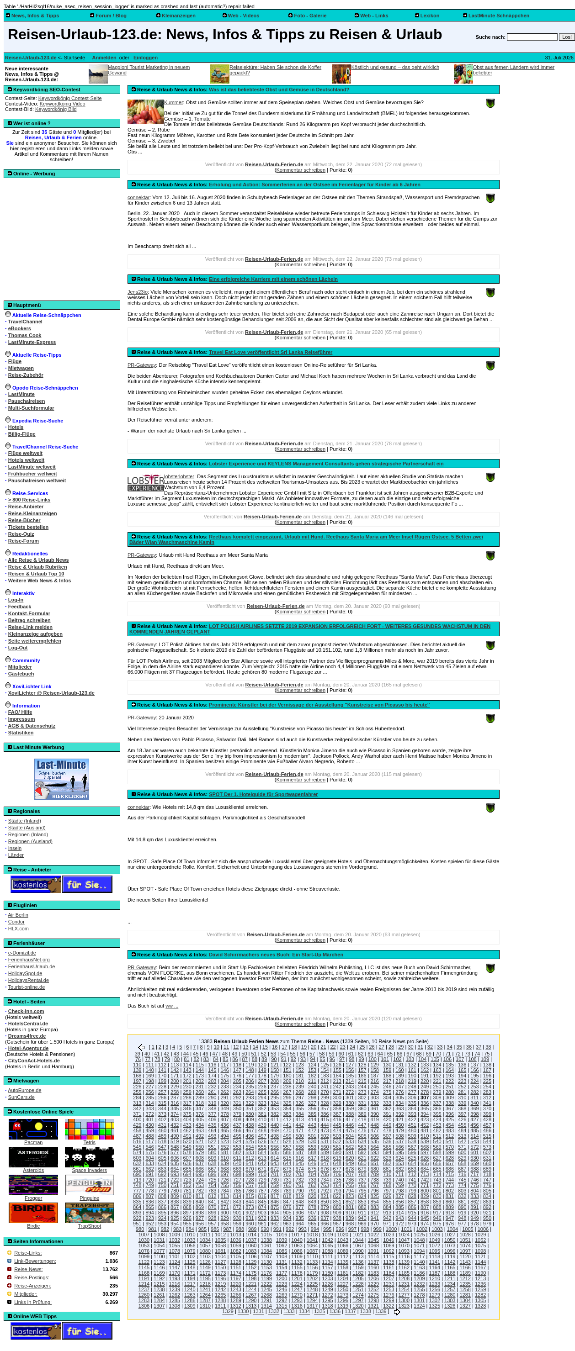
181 (300, 1075)
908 (324, 1212)
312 (487, 1097)
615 (287, 1158)
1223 (281, 1284)
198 (149, 1081)
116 (212, 1064)
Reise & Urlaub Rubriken (37, 567)
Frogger (33, 1196)
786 (249, 1190)
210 (300, 1081)
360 (362, 1108)
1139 (404, 1262)
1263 (189, 1295)
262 (224, 1092)
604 (149, 1158)
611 (237, 1158)
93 (303, 1059)
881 (350, 1207)
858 (425, 1201)
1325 (434, 1306)
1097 (464, 1251)
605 (162, 1158)
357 (324, 1108)
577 (174, 1152)
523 (224, 1141)
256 (149, 1092)
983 (177, 1229)
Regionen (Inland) (28, 834)
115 (200, 1064)
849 (312, 1201)
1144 (480, 1262)
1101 (174, 1256)
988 (240, 1229)
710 (387, 1174)
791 (312, 1190)
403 (174, 1119)
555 (262, 1147)
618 (324, 1158)
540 (437, 1141)
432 (174, 1125)
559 (312, 1147)
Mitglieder (20, 667)
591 (350, 1152)
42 (166, 1053)
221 (437, 1081)
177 (249, 1075)
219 (412, 1081)
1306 (143, 1306)
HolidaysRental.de (28, 980)
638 (212, 1163)
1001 (406, 1229)
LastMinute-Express (32, 342)
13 (245, 1047)
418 (362, 1119)
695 (200, 1174)
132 (412, 1064)
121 (275, 1064)
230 (187, 1086)
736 (350, 1179)
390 (375, 1114)
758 (262, 1185)
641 (249, 1163)
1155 (296, 1267)
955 (187, 1223)
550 (200, 1147)
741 (412, 1179)
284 (137, 1097)
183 (324, 1075)
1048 (419, 1240)
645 (300, 1163)
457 (487, 1125)
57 (312, 1053)
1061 (266, 1245)
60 (341, 1053)
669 (237, 1169)
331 (362, 1103)
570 (450, 1147)
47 (215, 1053)
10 (216, 1047)
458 (137, 1130)
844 (249, 1201)
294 (262, 1097)
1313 (250, 1306)
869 (200, 1207)
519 (174, 1141)
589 (324, 1152)
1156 (312, 1267)
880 (337, 1207)
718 (487, 1174)
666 (200, 1169)
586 (287, 1152)
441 (287, 1125)
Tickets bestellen (28, 527)
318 (200, 1103)
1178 (296, 1273)
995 (327, 1229)
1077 (159, 1251)
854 (375, 1201)
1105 (235, 1256)
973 (412, 1223)
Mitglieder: (25, 1294)
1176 (266, 1273)
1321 (373, 1306)
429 (137, 1125)
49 (234, 1053)
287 (174, 1097)
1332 (273, 1311)
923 (149, 1218)
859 (437, 1201)
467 (249, 1130)
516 (137, 1141)
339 (462, 1103)
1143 (464, 1262)
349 (224, 1108)
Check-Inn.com (26, 1011)
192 (437, 1075)
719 (137, 1179)
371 (137, 1114)
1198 (250, 1278)
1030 (143, 1240)
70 (438, 1053)
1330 (243, 1311)
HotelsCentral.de (28, 1023)
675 (312, 1169)
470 (287, 1130)
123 (300, 1064)
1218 (205, 1284)
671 (262, 1169)
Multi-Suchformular (31, 408)
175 (224, 1075)
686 (450, 1169)
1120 (464, 1256)
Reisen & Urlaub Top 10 (36, 573)
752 (187, 1185)
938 (337, 1218)
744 (450, 1179)
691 (149, 1174)
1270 (296, 1295)
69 (428, 1053)
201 (187, 1081)
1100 (159, 1256)
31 (420, 1047)
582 (237, 1152)
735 (337, 1179)
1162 (404, 1267)
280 (450, 1092)
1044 (357, 1240)
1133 (312, 1262)
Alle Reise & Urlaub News (38, 560)
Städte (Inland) (24, 820)
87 (245, 1059)
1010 (189, 1234)
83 (206, 1059)
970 (375, 1223)
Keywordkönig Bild (56, 109)
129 (375, 1064)
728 (249, 1179)
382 (275, 1114)
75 (487, 1053)
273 (362, 1092)
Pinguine (89, 1196)
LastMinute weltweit (32, 467)
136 (462, 1064)
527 (275, 1141)
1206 (373, 1278)
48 (225, 1053)
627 (437, 1158)
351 (249, 1108)
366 (437, 1108)
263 (237, 1092)
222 (450, 1081)
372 (149, 1114)
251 (450, 1086)
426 (462, 1119)
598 (437, 1152)
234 (237, 1086)
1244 (250, 1289)
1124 (174, 1262)
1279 (434, 1295)
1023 (388, 1234)
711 (399, 1174)
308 (437, 1097)
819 (300, 1196)
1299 (388, 1300)
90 (274, 1059)
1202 (312, 1278)
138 (487, 1064)
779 (162, 1190)
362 (387, 1108)
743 (437, 1179)
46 (205, 1053)
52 (263, 1053)
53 (273, 1053)
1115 (388, 1256)
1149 (205, 1267)
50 (244, 1053)
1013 (235, 1234)
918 (450, 1212)
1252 (373, 1289)
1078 (174, 1251)
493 (212, 1136)
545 (137, 1147)
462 (187, 1130)
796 (375, 1190)
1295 (327, 1300)
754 (212, 1185)
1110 (312, 1256)
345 (174, 1108)
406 (212, 1119)
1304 (464, 1300)
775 (474, 1185)
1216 (174, 1284)
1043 (342, 1240)
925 (174, 1218)
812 (212, 1196)
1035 (220, 1240)
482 (437, 1130)
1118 (434, 1256)
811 (200, 1196)
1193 (174, 1278)
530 (312, 1141)
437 (237, 1125)
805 (487, 1190)
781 (187, 1190)
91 (284, 1059)
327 (312, 1103)
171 (174, 1075)
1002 (421, 1229)
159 (387, 1070)
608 (200, 1158)
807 (149, 1196)
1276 (388, 1295)
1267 (250, 1295)
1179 (312, 1273)
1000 (391, 1229)
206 (249, 1081)
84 (215, 1059)
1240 (189, 1289)
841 (212, 1201)
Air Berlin (18, 915)
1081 (220, 1251)
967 (337, 1223)
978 (474, 1223)
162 (425, 1070)
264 (249, 1092)
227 (149, 1086)
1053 (143, 1245)
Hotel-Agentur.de (28, 1048)
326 (300, 1103)
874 (262, 1207)
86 (235, 1059)
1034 (205, 1240)
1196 (220, 1278)
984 (190, 1229)
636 (187, 1163)
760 (287, 1185)
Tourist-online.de (26, 987)
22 (333, 1047)
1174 (235, 1273)
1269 (281, 1295)
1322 (388, 1306)
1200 (281, 1278)
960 (249, 1223)
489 (162, 1136)
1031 (159, 1240)
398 (474, 1114)
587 (300, 1152)
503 (337, 1136)
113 (174, 1064)
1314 (266, 1306)
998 (365, 1229)
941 (375, 1218)
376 (200, 1114)
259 (187, 1092)
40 (147, 1053)
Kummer (173, 102)
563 (362, 1147)
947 (450, 1218)
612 (249, 1158)
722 (174, 1179)
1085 (281, 1251)
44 (186, 1053)
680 (375, 1169)
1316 (296, 1306)
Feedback (20, 606)
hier (14, 148)
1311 (220, 1306)
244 (362, 1086)
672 (275, 1169)
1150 (220, 1267)
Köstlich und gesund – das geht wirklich (395, 67)
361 (375, 1108)
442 (300, 1125)
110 (137, 1064)
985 (202, 1229)
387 (337, 1114)
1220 (235, 1284)
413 (300, 1119)
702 (287, 1174)
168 (137, 1075)
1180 (327, 1273)
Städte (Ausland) (27, 827)
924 (162, 1218)
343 (149, 1108)
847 (287, 1201)
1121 (480, 1256)
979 (487, 1223)
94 (312, 1059)
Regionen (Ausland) (30, 841)
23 (343, 1047)
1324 (419, 1306)
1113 (357, 1256)
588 (312, 1152)
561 (337, 1147)
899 (212, 1212)
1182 (357, 1273)
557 (287, 1147)
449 (387, 1125)
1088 (327, 1251)
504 (350, 1136)
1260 (143, 1295)
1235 (464, 1284)
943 (399, 1218)
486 (487, 1130)
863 (487, 1201)
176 (237, 1075)
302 (362, 1097)
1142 (449, 1262)
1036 (235, 1240)
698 (237, 1174)
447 (362, 1125)
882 (362, 1207)
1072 (434, 1245)
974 (425, 1223)
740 (399, 1179)
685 (437, 1169)
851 (337, 1201)
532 (337, 1141)
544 (487, 1141)
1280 (449, 1295)
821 (324, 1196)
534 (362, 1141)
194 (462, 1075)
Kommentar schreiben (300, 170)
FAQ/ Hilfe (20, 712)
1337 (350, 1311)
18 (294, 1047)
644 (287, 1163)
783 (212, 1190)
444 (324, 1125)
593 (375, 1152)
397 (462, 1114)
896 (174, 1212)
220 (425, 1081)
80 (177, 1059)
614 (275, 1158)
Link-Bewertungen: (35, 1261)
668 (224, 1169)
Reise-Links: (28, 1253)
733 (312, 1179)
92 (293, 1059)
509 (412, 1136)
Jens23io (138, 292)
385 (312, 1114)
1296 (342, 1300)
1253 (388, 1289)
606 (174, 1158)
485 (474, 1130)
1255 (419, 1289)
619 (337, 1158)
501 (312, 1136)
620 (350, 1158)
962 (275, 1223)
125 (324, 1064)
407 (224, 1119)
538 (412, 1141)
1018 (312, 1234)
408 (237, 1119)
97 (342, 1059)
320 (224, 1103)
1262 (174, 1295)
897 (187, 1212)
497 (262, 1136)
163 (437, 1070)
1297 (357, 1300)
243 (350, 1086)
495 (237, 1136)
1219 (220, 1284)
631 (487, 1158)
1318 (327, 1306)
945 (425, 1218)
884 (387, 1207)
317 (187, 1103)
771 (425, 1185)
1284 (159, 1300)
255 (137, 1092)
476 (362, 1130)
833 (474, 1196)
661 (137, 1169)
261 (212, 1092)
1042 (327, 1240)
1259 (480, 1289)
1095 (434, 1251)
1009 (174, 1234)
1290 (250, 1300)
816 (262, 1196)
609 (212, 1158)
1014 (250, 1234)
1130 (266, 1262)
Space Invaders (89, 1168)
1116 (404, 1256)
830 (437, 1196)
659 (474, 1163)
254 (487, 1086)
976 (450, 1223)
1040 (296, 1240)
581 (224, 1152)
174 (212, 1075)
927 (200, 1218)
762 (312, 1185)
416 (337, 1119)
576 (162, 1152)
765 (350, 1185)
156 (350, 1070)
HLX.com (18, 928)
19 (304, 1047)
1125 (189, 1262)
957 (212, 1223)
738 (375, 1179)
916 (425, 1212)
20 (313, 1047)
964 (300, 1223)
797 (387, 1190)
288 (187, 1097)
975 (437, 1223)
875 (275, 1207)
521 (200, 1141)
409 (249, 1119)
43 (176, 1053)
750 (162, 1185)
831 (450, 1196)
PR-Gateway (142, 365)
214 (350, 1081)
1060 (250, 1245)
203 (212, 1081)
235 (249, 1086)
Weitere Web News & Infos (39, 580)
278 (425, 1092)
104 (422, 1059)
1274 (357, 1295)
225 (487, 1081)
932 (262, 1218)
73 (467, 1053)
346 (187, 1108)
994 (315, 1229)
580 (212, 1152)
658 (462, 1163)
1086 (296, 1251)
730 (275, 1179)
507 (387, 1136)
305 (399, 1097)
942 (387, 1218)
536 (387, 1141)
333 (387, 1103)
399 (487, 1114)
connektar (138, 197)
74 (477, 1053)
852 (350, 1201)
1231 (404, 1284)
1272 (327, 1295)
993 (302, 1229)
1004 (452, 1229)
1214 (143, 1284)
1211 (449, 1278)
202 (200, 1081)
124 (312, 1064)
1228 (357, 1284)
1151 (235, 1267)
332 (375, 1103)
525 (249, 1141)
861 (462, 1201)
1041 (312, 1240)
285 (149, 1097)
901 (237, 1212)
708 (362, 1174)
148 (249, 1070)
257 (162, 1092)
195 (474, 1075)
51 (254, 1053)
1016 (281, 1234)
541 (450, 1141)
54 (283, 1053)
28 (391, 1047)
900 (224, 1212)
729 (262, 1179)
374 (174, 1114)
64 (380, 1053)
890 (462, 1207)
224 (474, 1081)
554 (249, 1147)
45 (195, 1053)
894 (149, 1212)
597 (425, 1152)
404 (187, 1119)
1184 (388, 1273)
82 (196, 1059)
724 (200, 1179)
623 (387, 1158)
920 (474, 1212)
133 (425, 1064)
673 (287, 1169)
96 (332, 1059)
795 (362, 1190)
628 (450, 1158)
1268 (266, 1295)
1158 (342, 1267)
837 (162, 1201)
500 (300, 1136)
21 (323, 1047)
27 (381, 1047)
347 (200, 1108)
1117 (419, 1256)
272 (350, 1092)
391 (387, 1114)
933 (275, 1218)
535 (375, 1141)
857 (412, 1201)
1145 (143, 1267)
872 (237, 1207)
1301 (419, 1300)
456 (474, 1125)
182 (312, 1075)
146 (224, 1070)
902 (249, 1212)
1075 (480, 1245)
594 (387, 1152)
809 (174, 1196)
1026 (434, 1234)
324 (275, 1103)
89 (264, 1059)
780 (174, 1190)
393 (412, 1114)
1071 (419, 1245)
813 (224, 1196)
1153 (266, 1267)
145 (212, 1070)
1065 (327, 1245)
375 (187, 1114)
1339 (380, 1311)
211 (312, 1081)
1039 (281, 1240)
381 (262, 1114)
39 (137, 1053)
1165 (449, 1267)
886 (412, 1207)
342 (137, 1108)
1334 (304, 1311)
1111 (327, 1256)
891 (474, 1207)
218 (399, 1081)
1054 (159, 1245)
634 (162, 1163)
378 (224, 1114)
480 (412, 1130)
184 (337, 1075)
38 (488, 1047)
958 (224, 1223)
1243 (235, 1289)
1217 (189, 1284)
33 (439, 1047)
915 (412, 1212)
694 (187, 1174)
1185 (404, 1273)
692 (162, 1174)
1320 (357, 1306)
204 (224, 1081)
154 (324, 1070)
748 (137, 1185)
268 (300, 1092)
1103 (205, 1256)
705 (324, 1174)
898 (200, 1212)
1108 (281, 1256)
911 (362, 1212)
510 (425, 1136)
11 (226, 1047)
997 (352, 1229)
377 (212, 1114)
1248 (312, 1289)
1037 (250, 1240)
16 (274, 1047)
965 (312, 1223)
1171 (189, 1273)
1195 (205, 1278)
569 (437, 1147)
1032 (174, 1240)
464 (212, 1130)
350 (237, 1108)
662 (149, 1169)
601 (474, 1152)
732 (300, 1179)
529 (300, 1141)
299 (324, 1097)
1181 (342, 1273)
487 (137, 1136)
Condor (16, 921)
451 (412, 1125)
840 (200, 1201)
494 (224, 1136)
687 (462, 1169)
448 (375, 1125)
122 (287, 1064)
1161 (388, 1267)
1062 (281, 1245)
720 (149, 1179)
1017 (296, 1234)
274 (375, 1092)
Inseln (14, 848)
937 (324, 1218)
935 (300, 1218)
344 (162, 1108)
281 (462, 1092)
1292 (281, 1300)
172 (187, 1075)
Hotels (16, 427)
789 (287, 1190)
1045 (373, 1240)
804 (474, 1190)
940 (362, 1218)
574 (137, 1152)
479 (399, 1130)
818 (287, 1196)
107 (460, 1059)
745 (462, 1179)
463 (200, 1130)
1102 (189, 1256)
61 (351, 1053)
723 (187, 1179)
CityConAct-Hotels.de (34, 1060)
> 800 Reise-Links (29, 499)
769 (399, 1185)
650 (362, 1163)
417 (350, 1119)
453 (437, 1125)
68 (418, 1053)
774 (462, 1185)
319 (212, 1103)
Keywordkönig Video (62, 103)
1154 (281, 1267)
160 (399, 1070)
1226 (327, 1284)
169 (149, 1075)
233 (224, 1086)
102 (397, 1059)
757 (249, 1185)
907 (312, 1212)
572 (474, 1147)
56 (302, 1053)
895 (162, 1212)
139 (137, 1070)
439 (262, 1125)
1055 (174, 1245)
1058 (220, 1245)
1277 (404, 1295)
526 (262, 1141)
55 (292, 1053)
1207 (388, 1278)
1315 (281, 1306)
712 (412, 1174)
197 (137, 1081)
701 (275, 1174)
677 (337, 1169)
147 (237, 1070)
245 (375, 1086)
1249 (327, 1289)
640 (237, 1163)
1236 (480, 1284)
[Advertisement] (62, 236)
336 (425, 1103)
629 (462, 1158)
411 (275, 1119)
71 (448, 1053)
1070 (404, 1245)
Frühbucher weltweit (32, 473)
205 (237, 1081)
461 (174, 1130)
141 (162, 1070)
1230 (388, 1284)
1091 (373, 1251)
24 (352, 1047)
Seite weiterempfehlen (34, 641)
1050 (449, 1240)
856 (399, 1201)
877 (300, 1207)
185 (350, 1075)
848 (300, 1201)
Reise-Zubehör (25, 375)
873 (249, 1207)
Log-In (16, 599)
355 (300, 1108)
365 (425, 1108)
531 (324, 1141)
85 (225, 1059)
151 (287, 1070)
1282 (480, 1295)
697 (224, 1174)
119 (249, 1064)
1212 (464, 1278)
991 (277, 1229)
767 (375, 1185)
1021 (357, 1234)
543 (474, 1141)
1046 (388, 1240)
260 (200, 1092)
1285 (174, 1300)
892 (487, 1207)
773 (450, 1185)
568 (425, 1147)
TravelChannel (25, 321)
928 (212, 1218)
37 (478, 1047)
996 (339, 1229)
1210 (434, 1278)
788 (275, 1190)
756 (237, 1185)
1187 (434, 1273)
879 (324, 1207)
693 (174, 1174)
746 (474, 1179)
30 (410, 1047)
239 (300, 1086)
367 (450, 1108)
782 (200, 1190)
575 (149, 1152)
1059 (235, 1245)
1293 (296, 1300)
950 (487, 1218)
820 (312, 1196)
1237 (143, 1289)
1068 (373, 1245)
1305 (480, 1300)
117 (224, 1064)
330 (350, 1103)
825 (375, 1196)
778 (149, 1190)
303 (375, 1097)
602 (487, 1152)
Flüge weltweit (25, 453)
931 (249, 1218)
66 (399, 1053)
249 (425, 1086)
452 (425, 1125)
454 (450, 1125)
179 (275, 1075)
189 (399, 1075)
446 (350, 1125)
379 (237, 1114)
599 (450, 1152)
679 (362, 1169)
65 (390, 1053)
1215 (159, 1284)
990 (265, 1229)
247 (399, 1086)
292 (237, 1097)
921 (487, 1212)
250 (437, 1086)
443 (312, 1125)
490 (174, 1136)
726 (224, 1179)
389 (362, 1114)
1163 (419, 1267)
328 (324, 1103)
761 (300, 1185)
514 (474, 1136)
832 (462, 1196)
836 (149, 1201)
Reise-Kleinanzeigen (32, 513)
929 (224, 1218)
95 (322, 1059)
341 (487, 1103)
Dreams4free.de (27, 1036)
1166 (464, 1267)
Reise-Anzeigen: (32, 1285)
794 (350, 1190)
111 (149, 1064)
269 (312, 1092)
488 (149, 1136)
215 (362, 1081)
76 (138, 1059)
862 (474, 1201)
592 (362, 1152)
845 (262, 1201)
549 (187, 1147)
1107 (266, 1256)
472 (312, 1130)
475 (350, 1130)
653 (399, 1163)
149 (262, 1070)
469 (275, 1130)
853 (362, 1201)
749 (149, 1185)
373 (162, 1114)
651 (375, 1163)
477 (375, 1130)
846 (275, 1201)
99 (361, 1059)
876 (287, 1207)
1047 (404, 1240)
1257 (449, 1289)
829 (425, 1196)
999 (377, 1229)
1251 (357, 1289)
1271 (312, 1295)
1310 (205, 1306)
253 (474, 1086)
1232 (419, 1284)
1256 (434, 1289)
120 (262, 1064)
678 (350, 1169)
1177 (281, 1273)
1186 (419, 1273)
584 (262, 1152)
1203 (327, 1278)
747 (487, 1179)
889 (450, 1207)
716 (462, 1174)
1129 (250, 1262)
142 (174, 1070)
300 (337, 1097)
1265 (220, 1295)
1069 (388, 1245)
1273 (342, 1295)
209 (287, 1081)
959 (237, 1223)
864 (137, 1207)
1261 (159, 1295)
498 (275, 1136)
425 (450, 1119)
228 (162, 1086)
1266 (235, 1295)
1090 (357, 1251)
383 (287, 1114)
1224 (296, 1284)
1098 (480, 1251)
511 (437, 1136)
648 (337, 1163)
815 (249, 1196)
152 (300, 1070)
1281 (464, 1295)
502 (324, 1136)
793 (337, 1190)
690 (137, 1174)
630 (474, 1158)
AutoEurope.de (24, 1090)
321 (237, 1103)
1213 (480, 1278)
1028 (464, 1234)
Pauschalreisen (26, 401)
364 (412, 1108)
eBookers (19, 328)
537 (399, 1141)
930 (237, 1218)
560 (324, 1147)
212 (324, 1081)
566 (399, 1147)
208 (275, 1081)
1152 (250, 1267)
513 (462, 1136)
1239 (174, 1289)
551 (212, 1147)
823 (350, 1196)
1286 (189, 1300)
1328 (480, 1306)
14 (255, 1047)
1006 (483, 1229)
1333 (288, 1311)
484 (462, 1130)
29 (401, 1047)
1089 (342, 1251)
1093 (404, 1251)
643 (275, 1163)
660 (487, 1163)
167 (487, 1070)
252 (462, 1086)
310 (462, 1097)
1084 (266, 1251)
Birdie (33, 1224)
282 (474, 1092)
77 (147, 1059)
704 (312, 1174)
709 (375, 1174)
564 (375, 1147)
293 (249, 1097)
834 (487, 1196)
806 (137, 1196)
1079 (189, 1251)
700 (262, 1174)
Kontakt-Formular (29, 613)
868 (187, 1207)
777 (137, 1190)
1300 (404, 1300)
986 (215, 1229)
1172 (205, 1273)
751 (174, 1185)
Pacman (33, 1140)
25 (362, 1047)
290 (212, 1097)
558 (300, 1147)
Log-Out (18, 647)
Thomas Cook (25, 335)
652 (387, 1163)
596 (412, 1152)
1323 (404, 1306)
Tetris (89, 1140)
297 (300, 1097)
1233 (434, 1284)
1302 (434, 1300)
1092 (388, 1251)
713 (425, 1174)
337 (437, 1103)
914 (399, 1212)
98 (351, 1059)
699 (249, 1174)
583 (249, 1152)
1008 (159, 1234)
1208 (404, 1278)
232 (212, 1086)
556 (275, 1147)
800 (425, 1190)
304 (387, 1097)
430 (149, 1125)
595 (399, 1152)
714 (437, 1174)
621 (362, 1158)
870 (212, 1207)
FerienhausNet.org (29, 959)
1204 (342, 1278)
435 (212, 1125)
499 (287, 1136)
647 (324, 1163)
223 (462, 1081)
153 (312, 1070)
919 (462, 1212)
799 (412, 1190)
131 (399, 1064)
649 (350, 1163)
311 (474, 1097)
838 (174, 1201)
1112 (342, 1256)
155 (337, 1070)
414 (312, 1119)
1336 (335, 1311)
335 (412, 1103)
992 (290, 1229)
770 (412, 1185)
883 (375, 1207)
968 (350, 1223)
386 (324, 1114)
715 (450, 1174)
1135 (342, 1262)
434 (200, 1125)
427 (474, 1119)
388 (350, 1114)
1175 (250, 1273)
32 (430, 1047)
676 (324, 1169)
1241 (205, 1289)
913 (387, 1212)
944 (412, 1218)
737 (362, 1179)
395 (437, 1114)
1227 (342, 1284)
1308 (174, 1306)
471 (300, 1130)
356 (312, 1108)
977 (462, 1223)
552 (224, 1147)
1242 (220, 1289)
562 (350, 1147)
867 (174, 1207)
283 (487, 1092)
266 (275, 1092)
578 (187, 1152)
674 (300, 1169)
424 (437, 1119)
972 (399, 1223)
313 (137, 1103)
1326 (449, 1306)
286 (162, 1097)
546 (149, 1147)
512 (450, 1136)
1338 (365, 1311)
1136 (357, 1262)
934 (287, 1218)
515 (487, 1136)
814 (237, 1196)
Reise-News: (28, 1269)
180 (287, 1075)
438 (249, 1125)
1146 (159, 1267)
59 (331, 1053)
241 (324, 1086)
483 (450, 1130)
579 (200, 1152)
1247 (296, 1289)
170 (162, 1075)
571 (462, 1147)
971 (387, 1223)
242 (337, 1086)
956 (200, 1223)
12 (236, 1047)
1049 (434, 1240)
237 (275, 1086)
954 (174, 1223)
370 (487, 1108)
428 (487, 1119)
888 (437, 1207)
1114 (373, 1256)
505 (362, 1136)
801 (437, 1190)
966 (324, 1223)
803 (462, 1190)
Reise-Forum (23, 541)
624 (399, 1158)
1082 (235, 1251)
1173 (220, 1273)
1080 (205, 1251)
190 (412, 1075)
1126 (205, 1262)
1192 (159, 1278)
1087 (312, 1251)
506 (375, 1136)
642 (262, 1163)
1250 (342, 1289)
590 (337, 1152)
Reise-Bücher (24, 520)
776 (487, 1185)
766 (362, 1185)
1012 (220, 1234)
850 (324, 1201)
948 (462, 1218)
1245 (266, 1289)
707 (350, 1174)
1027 (449, 1234)
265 (262, 1092)
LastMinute (21, 394)
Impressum (21, 719)
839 (187, 1201)
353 (275, 1108)
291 (224, 1097)
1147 (174, 1267)
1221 (250, 1284)
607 (187, 1158)
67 (409, 1053)
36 (469, 1047)
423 (425, 1119)
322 (249, 1103)
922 (137, 1218)
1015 (266, 1234)
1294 (312, 1300)
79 (167, 1059)
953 (162, 1223)
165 (462, 1070)
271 (337, 1092)
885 (399, 1207)
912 (375, 1212)
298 (312, 1097)
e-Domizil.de (22, 952)
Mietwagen (21, 368)
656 (437, 1163)
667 (212, 1169)
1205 (357, 1278)
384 (300, 1114)
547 (162, 1147)
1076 (143, 1251)
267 (287, 1092)
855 (387, 1201)
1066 (342, 1245)
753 (200, 1185)
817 (275, 1196)
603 (137, 1158)
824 (362, 1196)
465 (224, 1130)
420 (387, 1119)
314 (149, 1103)
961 (262, 1223)
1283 (143, 1300)
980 (140, 1229)
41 (157, 1053)
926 (187, 1218)
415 (324, 1119)
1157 (327, 1267)
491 (187, 1136)
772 (437, 1185)
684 (425, 1169)
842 (224, 1201)
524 (237, 1141)
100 (372, 1059)
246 (387, 1086)
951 (137, 1223)
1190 (480, 1273)
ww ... (171, 1005)
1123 (159, 1262)
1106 (250, 1256)
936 (312, 1218)
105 (435, 1059)
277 (412, 1092)
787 (262, 1190)
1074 (464, 1245)
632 (137, 1163)
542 (462, 1141)
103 (410, 1059)
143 (187, 1070)
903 (262, 1212)
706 (337, 1174)
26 (371, 1047)
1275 (373, 1295)
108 (472, 1059)
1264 (205, 1295)
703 (300, 1174)
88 (254, 1059)
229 (174, 1086)
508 (399, 1136)
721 (162, 1179)
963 (287, 1223)
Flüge (14, 361)
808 (162, 1196)
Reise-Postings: (31, 1277)
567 (412, 1147)
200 (174, 1081)
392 (399, 1114)
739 (387, 1179)
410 (262, 1119)
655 (425, 1163)
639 (224, 1163)
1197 (235, 1278)
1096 (449, 1251)
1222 (266, 1284)
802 (450, 1190)
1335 (319, 1311)
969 (362, 1223)
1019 (327, 1234)
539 (425, 1141)
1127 (220, 1262)
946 (437, 1218)
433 (187, 1125)
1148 (189, 1267)
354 (287, 1108)
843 (237, 1201)
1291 (266, 1300)
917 (437, 1212)
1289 (235, 1300)
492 (200, 1136)
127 (350, 1064)
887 (425, 1207)
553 (237, 1147)
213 (337, 1081)
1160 (373, 1267)
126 (337, 1064)
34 (449, 1047)
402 (162, 1119)
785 (237, 1190)
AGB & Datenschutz (31, 725)
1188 (449, 1273)
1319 (342, 1306)
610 (224, 1158)
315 (162, 1103)
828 (412, 1196)
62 (360, 1053)
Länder (16, 855)
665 (187, 1169)
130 (387, 1064)
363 (399, 1108)
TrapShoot (89, 1224)
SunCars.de (21, 1097)
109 (485, 1059)
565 (387, 1147)
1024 (404, 1234)
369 (474, 1108)
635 (174, 1163)
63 (370, 1053)
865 (149, 1207)
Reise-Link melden (30, 627)
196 (487, 1075)
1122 (143, 1262)
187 (375, 1075)
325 (287, 1103)
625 (412, 1158)
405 (200, 1119)
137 (474, 1064)
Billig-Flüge (22, 434)
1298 (373, 1300)
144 (200, 1070)
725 (212, 1179)
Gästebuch (21, 673)
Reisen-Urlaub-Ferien (270, 164)
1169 (159, 1273)
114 (187, 1064)
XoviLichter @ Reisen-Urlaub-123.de (51, 693)
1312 (235, 1306)
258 (174, 1092)
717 (474, 1174)
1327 (464, 1306)
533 (350, 1141)
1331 (258, 1311)
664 (174, 1169)
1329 (227, 1311)
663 (162, 1169)
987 (227, 1229)
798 (399, 1190)
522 (212, 1141)
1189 (464, 1273)
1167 (480, 1267)
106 (447, 1059)
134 (437, 1064)
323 (262, 1103)
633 (149, 1163)
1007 (143, 1234)
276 (399, 1092)
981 (152, 1229)
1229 (373, 1284)
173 (200, 1075)
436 (224, 1125)
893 (137, 1212)
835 (137, 1201)
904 (275, 1212)
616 (300, 1158)
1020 (342, 1234)
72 (457, 1053)
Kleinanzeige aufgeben (35, 634)
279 (437, 1092)
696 (212, 1174)
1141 (434, 1262)
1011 (205, 1234)
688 (474, 1169)
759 (275, 1185)
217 (387, 1081)
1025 (419, 1234)
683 (412, 1169)
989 (252, 1229)
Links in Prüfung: (33, 1302)
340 (474, 1103)
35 (459, 1047)
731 (287, 1179)
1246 (281, 1289)
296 (287, 1097)
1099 (143, 1256)
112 (162, 1064)
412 (287, 1119)
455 (462, 1125)
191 (425, 1075)
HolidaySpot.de (25, 973)
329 (337, 1103)
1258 (464, 1289)
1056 (189, 1245)
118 (237, 1064)
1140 (419, 1262)
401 (149, 1119)
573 (487, 1147)
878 (312, 1207)
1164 (434, 1267)
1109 (296, 1256)
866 (162, 1207)
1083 (250, 1251)
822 (337, 1196)
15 (265, 1047)
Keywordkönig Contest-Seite (70, 98)
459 (149, 1130)
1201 (296, 1278)
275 (387, 1092)
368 (462, 1108)
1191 (143, 1278)
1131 (281, 1262)
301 (350, 1097)
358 (337, 1108)
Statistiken (21, 732)
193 (450, 1075)
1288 (220, 1300)
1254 (404, 1289)
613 (262, 1158)
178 (262, 1075)
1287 (205, 1300)
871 (224, 1207)
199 (162, 1081)
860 (450, 1201)
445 (337, 1125)
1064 (312, 1245)
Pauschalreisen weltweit (37, 480)
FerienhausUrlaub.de (31, 966)
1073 (449, 1245)
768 (387, 1185)
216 (375, 1081)
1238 (159, 1289)
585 (275, 1152)
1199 (266, 1278)
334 (399, 1103)
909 (337, 1212)
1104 (220, 1256)
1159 (357, 1267)
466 (237, 1130)
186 (362, 1075)
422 (412, 1119)
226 (137, 1086)
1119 (449, 1256)
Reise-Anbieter (26, 506)
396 (450, 1114)
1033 (189, 1240)
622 (375, 1158)
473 (324, 1130)
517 (149, 1141)
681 (387, 1169)
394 (425, 1114)
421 (399, 1119)
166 (474, 1070)
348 (212, 1108)
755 (224, 1185)
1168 (143, 1273)
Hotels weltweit (26, 460)
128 (362, 1064)
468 (262, 1130)
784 (224, 1190)
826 (387, 1196)
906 (300, 1212)
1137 (373, 1262)
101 (385, 1059)
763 (324, 1185)
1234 (449, 1284)
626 (425, 1158)
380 (249, 1114)
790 (300, 1190)
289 (200, 1097)
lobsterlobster (179, 476)
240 (312, 1086)
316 (174, 1103)
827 (399, 1196)
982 (165, 1229)
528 (287, 1141)
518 (162, 1141)
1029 (480, 1234)
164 (450, 1070)
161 (412, 1070)
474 (337, 1130)
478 (387, 1130)
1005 (467, 1229)
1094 (419, 1251)
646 (312, 1163)
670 (249, 1169)
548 (174, 1147)
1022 (373, 1234)
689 (487, 1169)
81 (186, 1059)
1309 (189, 1306)
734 (324, 1179)
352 (262, 1108)
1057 (205, 1245)
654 (412, 1163)
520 (187, 1141)
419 (375, 1119)
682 (399, 1169)
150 (275, 1070)
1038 (266, 1240)
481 (425, 1130)
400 (137, 1119)
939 (350, 1218)
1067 (357, 1245)
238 (287, 1086)
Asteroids (33, 1168)
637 (200, 1163)
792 (324, 1190)
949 (474, 1218)
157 (362, 1070)
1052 (480, 1240)
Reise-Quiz (21, 534)
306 (412, 1097)
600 (462, 1152)
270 (324, 1092)
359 (350, 1108)
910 (350, 1212)
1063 (296, 1245)
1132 (296, 1262)
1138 (388, 1262)
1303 (449, 1300)
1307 (159, 1306)
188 (387, 1075)
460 (162, 1130)
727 (237, 1179)
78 (157, 1059)
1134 (327, 1262)
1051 (464, 1240)
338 (450, 1103)
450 (399, 1125)
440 (275, 1125)
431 (162, 1125)
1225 (312, 1284)
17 (284, 1047)
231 (200, 1086)
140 (149, 1070)
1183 (373, 1273)
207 (262, 1081)
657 (450, 1163)
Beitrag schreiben (29, 620)
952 (149, 1223)
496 (249, 1136)
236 (262, 1086)
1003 (436, 1229)
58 (322, 1053)
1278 (419, 1295)
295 (275, 1097)
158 (375, 1070)
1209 (419, 1278)
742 (425, 1179)
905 (287, 1212)
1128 (235, 1262)
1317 (312, 1306)
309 (450, 1097)
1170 (174, 1273)
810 (187, 1196)
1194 (189, 1278)
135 (450, 1064)
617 (312, 1158)
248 (412, 1086)
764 (337, 1185)
